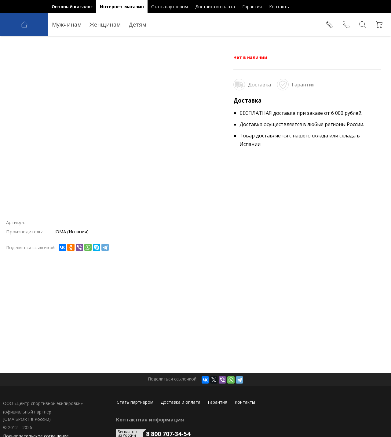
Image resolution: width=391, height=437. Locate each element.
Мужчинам (67, 24)
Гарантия (303, 84)
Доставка (259, 84)
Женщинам (105, 24)
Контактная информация (150, 419)
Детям (137, 24)
